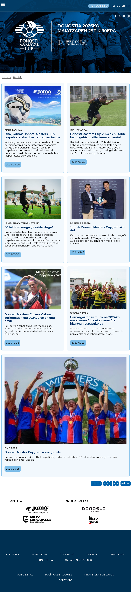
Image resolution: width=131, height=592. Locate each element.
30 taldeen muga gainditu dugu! (29, 227)
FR (128, 5)
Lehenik (96, 483)
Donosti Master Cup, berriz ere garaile (33, 452)
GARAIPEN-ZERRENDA (78, 560)
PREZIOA (92, 554)
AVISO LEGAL (25, 574)
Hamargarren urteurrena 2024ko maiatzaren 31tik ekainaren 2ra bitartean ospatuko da (95, 320)
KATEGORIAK (39, 554)
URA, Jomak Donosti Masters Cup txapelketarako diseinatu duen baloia (32, 135)
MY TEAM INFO (99, 5)
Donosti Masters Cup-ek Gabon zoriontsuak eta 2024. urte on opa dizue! (30, 318)
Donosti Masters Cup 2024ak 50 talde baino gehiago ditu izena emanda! (98, 135)
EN (123, 5)
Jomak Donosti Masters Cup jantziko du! (97, 228)
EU (118, 5)
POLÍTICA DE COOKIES (58, 574)
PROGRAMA (67, 554)
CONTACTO (65, 580)
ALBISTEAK (12, 554)
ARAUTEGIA (46, 560)
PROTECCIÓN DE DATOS (99, 574)
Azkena (125, 483)
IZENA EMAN (117, 554)
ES (114, 5)
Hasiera (6, 77)
